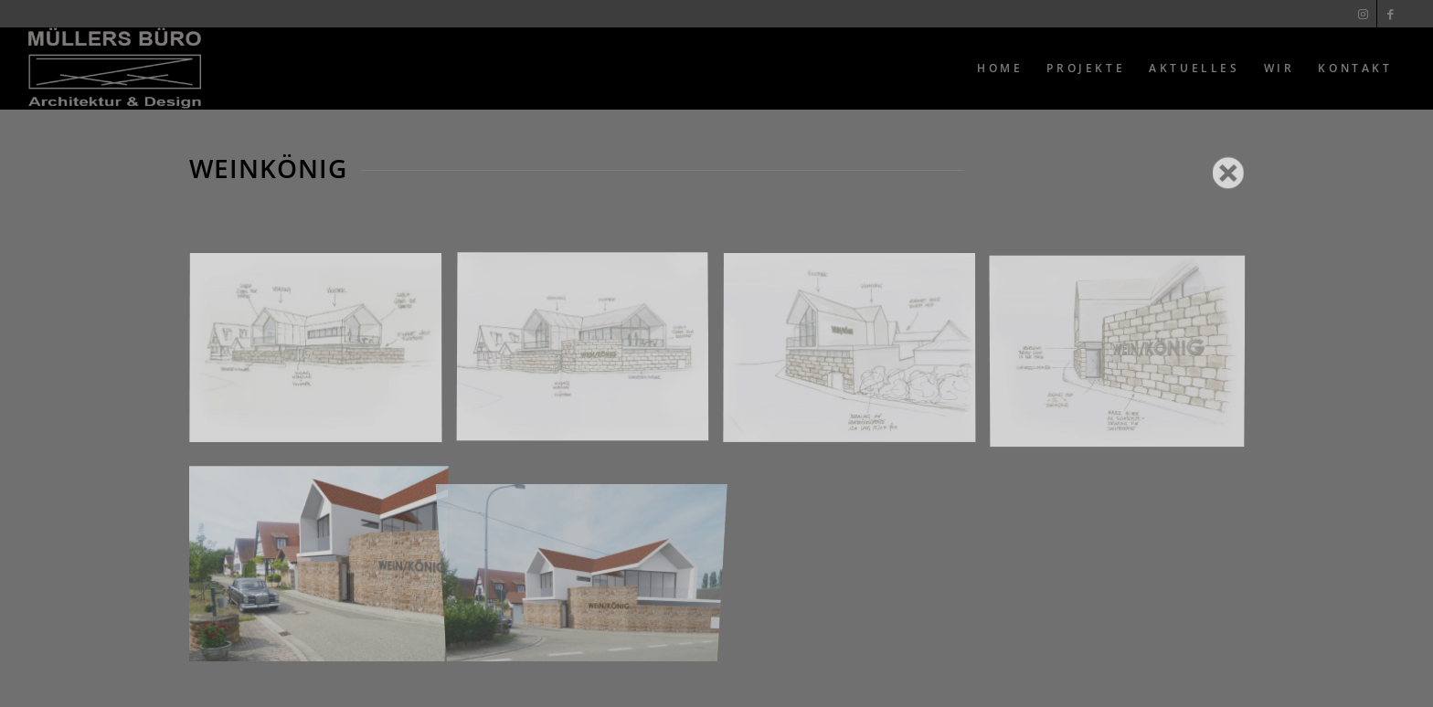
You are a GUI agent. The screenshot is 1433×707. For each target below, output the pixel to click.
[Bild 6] (589, 559)
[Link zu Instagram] (1363, 13)
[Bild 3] (856, 356)
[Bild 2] (589, 356)
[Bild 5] (322, 559)
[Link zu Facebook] (1391, 13)
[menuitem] (1000, 68)
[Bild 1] (322, 356)
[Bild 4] (1124, 356)
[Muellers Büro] (114, 68)
